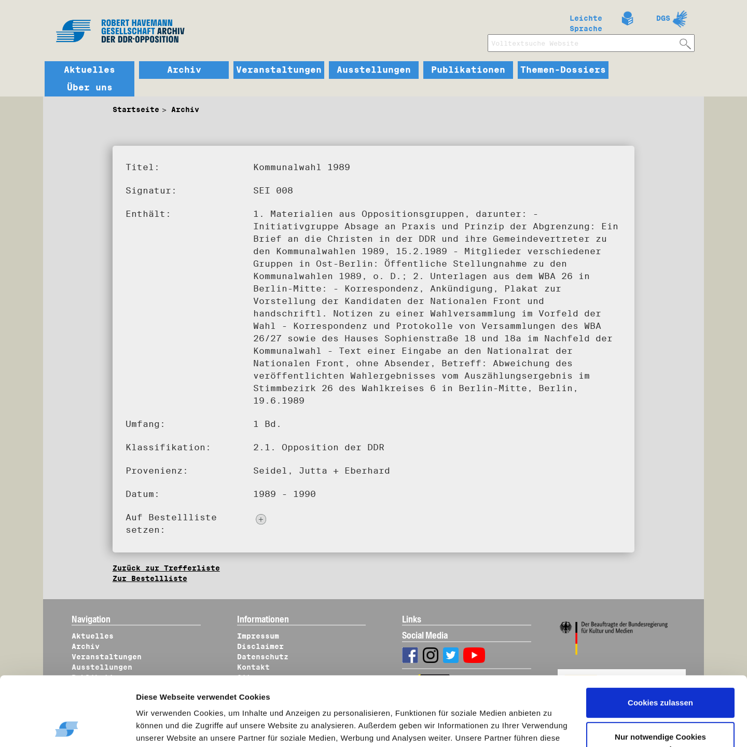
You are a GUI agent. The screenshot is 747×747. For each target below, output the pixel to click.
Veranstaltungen (279, 70)
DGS (663, 18)
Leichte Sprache (586, 21)
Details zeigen (172, 726)
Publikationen (468, 70)
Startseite (136, 109)
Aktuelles (89, 70)
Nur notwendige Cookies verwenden (660, 677)
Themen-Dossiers (563, 70)
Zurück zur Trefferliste (166, 568)
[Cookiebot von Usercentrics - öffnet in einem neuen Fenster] (67, 727)
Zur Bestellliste (150, 578)
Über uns (90, 87)
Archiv (184, 70)
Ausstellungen (374, 70)
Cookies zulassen (660, 637)
